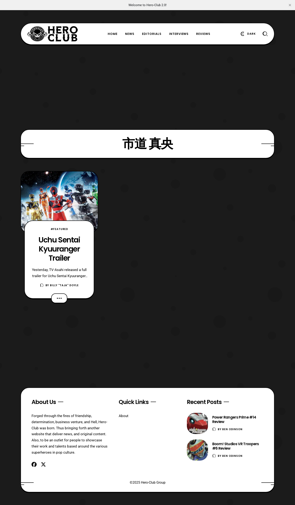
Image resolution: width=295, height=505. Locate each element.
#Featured (59, 229)
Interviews (179, 34)
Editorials (151, 34)
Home (112, 34)
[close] (290, 5)
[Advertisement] (147, 87)
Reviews (203, 34)
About (123, 416)
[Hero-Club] (52, 33)
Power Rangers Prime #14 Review (234, 419)
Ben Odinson (232, 429)
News (129, 34)
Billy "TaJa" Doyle (64, 285)
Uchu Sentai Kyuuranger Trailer (59, 249)
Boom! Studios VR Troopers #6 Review (235, 446)
